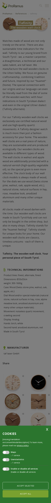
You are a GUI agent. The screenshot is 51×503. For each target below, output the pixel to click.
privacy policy (23, 445)
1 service (15, 455)
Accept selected (25, 485)
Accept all (25, 493)
